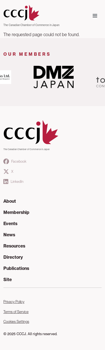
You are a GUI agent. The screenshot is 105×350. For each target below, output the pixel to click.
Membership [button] (16, 212)
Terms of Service (16, 312)
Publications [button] (16, 268)
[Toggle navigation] (95, 15)
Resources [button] (14, 246)
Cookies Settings (16, 321)
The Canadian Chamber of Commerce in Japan (31, 25)
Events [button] (10, 223)
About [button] (9, 201)
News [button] (9, 234)
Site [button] (7, 279)
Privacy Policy (13, 302)
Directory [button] (13, 257)
